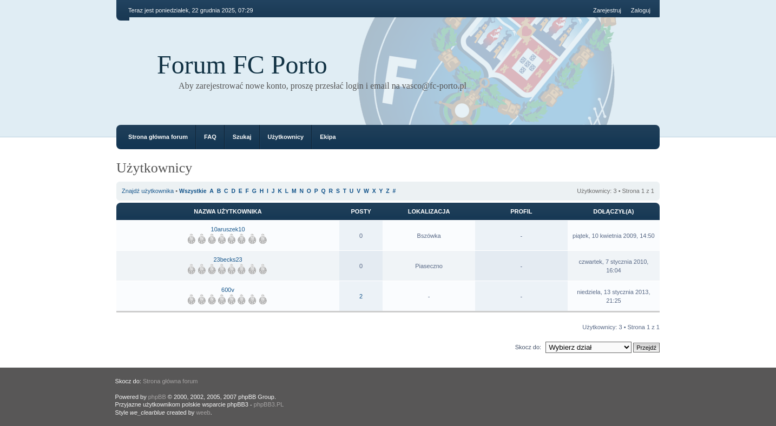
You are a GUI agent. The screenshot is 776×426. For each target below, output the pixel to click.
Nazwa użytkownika (227, 211)
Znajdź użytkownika (148, 191)
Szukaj (242, 137)
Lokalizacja (429, 211)
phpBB (157, 397)
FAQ (210, 137)
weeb (203, 412)
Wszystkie (192, 191)
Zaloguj (640, 10)
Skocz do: (528, 347)
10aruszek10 (228, 229)
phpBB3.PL (269, 404)
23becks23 (227, 259)
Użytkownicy (286, 137)
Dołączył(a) (613, 211)
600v (227, 290)
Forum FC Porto (242, 64)
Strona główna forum (158, 137)
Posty (361, 211)
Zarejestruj (607, 10)
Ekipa (328, 137)
